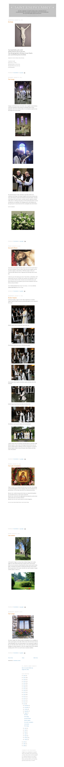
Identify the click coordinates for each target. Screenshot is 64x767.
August (25, 713)
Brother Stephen (12, 298)
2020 (24, 686)
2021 (24, 685)
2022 (24, 683)
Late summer (11, 535)
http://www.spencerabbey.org (27, 667)
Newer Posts (10, 657)
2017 (24, 692)
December (26, 705)
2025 (24, 677)
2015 (24, 696)
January (26, 739)
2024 (24, 679)
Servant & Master (13, 248)
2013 (24, 700)
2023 (24, 681)
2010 (24, 741)
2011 (24, 703)
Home (23, 657)
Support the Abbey (25, 669)
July (25, 728)
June (25, 730)
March (25, 735)
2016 (24, 694)
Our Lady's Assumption (14, 466)
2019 (24, 688)
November (26, 707)
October (26, 709)
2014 (24, 698)
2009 (24, 743)
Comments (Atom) (16, 660)
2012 (24, 701)
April (25, 733)
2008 (24, 745)
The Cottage (11, 613)
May (25, 732)
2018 (24, 690)
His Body (10, 22)
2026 (24, 675)
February (26, 737)
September (26, 711)
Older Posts (35, 657)
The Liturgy (11, 79)
